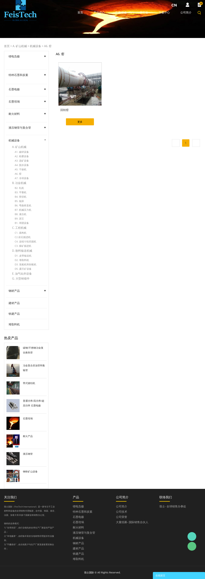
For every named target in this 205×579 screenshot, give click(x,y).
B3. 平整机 (20, 192)
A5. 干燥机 (20, 169)
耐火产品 (28, 436)
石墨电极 (14, 89)
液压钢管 (28, 453)
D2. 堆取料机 (22, 260)
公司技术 (121, 512)
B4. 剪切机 (20, 196)
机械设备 (35, 46)
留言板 (144, 12)
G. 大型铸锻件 (21, 278)
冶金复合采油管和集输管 (34, 368)
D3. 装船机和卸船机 (25, 264)
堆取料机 (14, 324)
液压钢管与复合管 (20, 128)
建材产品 (14, 303)
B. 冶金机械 (19, 183)
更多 (79, 121)
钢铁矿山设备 (30, 471)
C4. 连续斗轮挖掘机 (25, 241)
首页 (80, 12)
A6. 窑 (48, 46)
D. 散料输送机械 (22, 251)
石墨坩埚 (14, 101)
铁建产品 (14, 314)
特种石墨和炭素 (18, 75)
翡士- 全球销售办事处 (172, 506)
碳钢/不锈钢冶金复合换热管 (33, 350)
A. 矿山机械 (20, 46)
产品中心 (99, 12)
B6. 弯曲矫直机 (23, 205)
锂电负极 (14, 56)
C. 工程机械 (19, 228)
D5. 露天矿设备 (23, 268)
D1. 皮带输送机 (23, 255)
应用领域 (120, 12)
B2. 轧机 (19, 188)
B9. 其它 (19, 218)
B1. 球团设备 (22, 223)
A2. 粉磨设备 (22, 156)
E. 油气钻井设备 (22, 273)
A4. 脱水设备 (22, 165)
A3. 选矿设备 (22, 160)
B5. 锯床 (19, 201)
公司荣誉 (121, 517)
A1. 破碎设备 (22, 152)
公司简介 (186, 12)
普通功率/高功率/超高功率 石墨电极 (33, 403)
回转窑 (64, 110)
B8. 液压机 (20, 214)
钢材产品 (14, 291)
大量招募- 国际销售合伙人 (132, 522)
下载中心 (164, 12)
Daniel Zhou (192, 536)
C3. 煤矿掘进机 (23, 245)
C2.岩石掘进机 (23, 237)
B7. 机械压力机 (23, 209)
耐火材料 (14, 114)
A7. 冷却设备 (22, 178)
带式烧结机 (29, 383)
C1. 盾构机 (20, 232)
